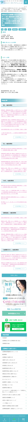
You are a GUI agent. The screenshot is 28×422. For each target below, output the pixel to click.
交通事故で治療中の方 (7, 357)
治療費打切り (22, 29)
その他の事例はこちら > (20, 137)
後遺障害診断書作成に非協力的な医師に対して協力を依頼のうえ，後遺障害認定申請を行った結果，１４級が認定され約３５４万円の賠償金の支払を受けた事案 (14, 163)
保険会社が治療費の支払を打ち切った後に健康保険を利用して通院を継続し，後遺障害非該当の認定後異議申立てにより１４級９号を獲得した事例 (14, 264)
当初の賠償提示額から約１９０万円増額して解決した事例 (14, 129)
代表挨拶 (4, 337)
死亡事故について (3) (7, 384)
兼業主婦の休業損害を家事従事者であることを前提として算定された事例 (14, 197)
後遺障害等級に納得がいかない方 (10, 371)
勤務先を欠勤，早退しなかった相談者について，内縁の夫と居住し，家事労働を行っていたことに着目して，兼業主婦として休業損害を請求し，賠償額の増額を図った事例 (14, 170)
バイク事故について (7, 403)
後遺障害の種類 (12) (7, 387)
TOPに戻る (14, 275)
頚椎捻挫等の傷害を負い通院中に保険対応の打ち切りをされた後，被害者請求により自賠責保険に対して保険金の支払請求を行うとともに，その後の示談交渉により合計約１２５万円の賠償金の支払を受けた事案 (14, 156)
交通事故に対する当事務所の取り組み (11, 340)
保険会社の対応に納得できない (9, 373)
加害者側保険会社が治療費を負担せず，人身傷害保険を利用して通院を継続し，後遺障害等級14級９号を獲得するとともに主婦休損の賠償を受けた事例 (14, 229)
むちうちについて (6, 379)
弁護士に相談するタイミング (9, 400)
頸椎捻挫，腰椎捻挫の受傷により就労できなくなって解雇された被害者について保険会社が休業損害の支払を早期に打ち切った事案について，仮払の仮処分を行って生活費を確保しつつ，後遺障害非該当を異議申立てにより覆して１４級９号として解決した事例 (14, 113)
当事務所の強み (6, 343)
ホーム (25, 6)
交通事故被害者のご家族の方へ (9, 376)
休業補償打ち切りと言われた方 (9, 362)
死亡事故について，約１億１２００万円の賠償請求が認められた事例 (14, 202)
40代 (10, 29)
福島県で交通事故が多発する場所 (10, 405)
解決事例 (4, 354)
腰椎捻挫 (15, 29)
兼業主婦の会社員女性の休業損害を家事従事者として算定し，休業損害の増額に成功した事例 (14, 149)
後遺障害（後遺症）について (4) (10, 382)
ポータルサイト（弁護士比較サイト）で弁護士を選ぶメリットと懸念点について (14, 391)
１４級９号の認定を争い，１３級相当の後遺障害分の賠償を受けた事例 (14, 133)
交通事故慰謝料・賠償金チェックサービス (12, 408)
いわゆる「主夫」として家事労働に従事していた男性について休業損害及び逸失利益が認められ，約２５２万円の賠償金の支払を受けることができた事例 (14, 192)
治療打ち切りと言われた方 (8, 360)
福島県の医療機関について (8, 397)
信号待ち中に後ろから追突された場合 (11, 394)
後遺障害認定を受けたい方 (8, 368)
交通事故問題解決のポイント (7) (10, 351)
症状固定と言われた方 (7, 365)
